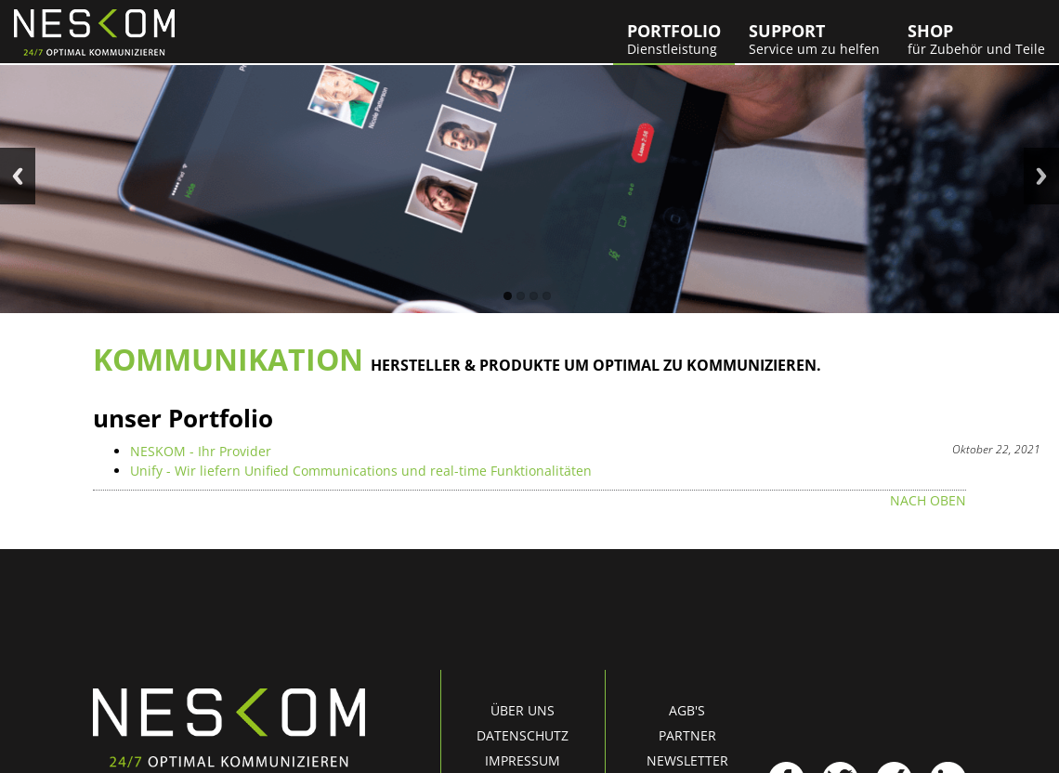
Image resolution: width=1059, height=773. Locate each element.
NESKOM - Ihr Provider (200, 451)
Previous (17, 176)
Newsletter (687, 760)
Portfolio (674, 39)
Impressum (522, 760)
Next (1041, 176)
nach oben (928, 500)
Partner (687, 735)
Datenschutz (523, 735)
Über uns (522, 710)
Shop (976, 39)
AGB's (687, 710)
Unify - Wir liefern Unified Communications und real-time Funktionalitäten (361, 470)
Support (814, 39)
